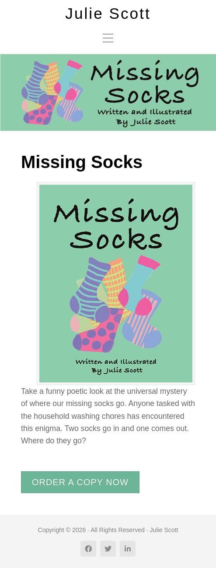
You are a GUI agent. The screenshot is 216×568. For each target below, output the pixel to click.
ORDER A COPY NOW (80, 482)
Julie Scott (107, 13)
